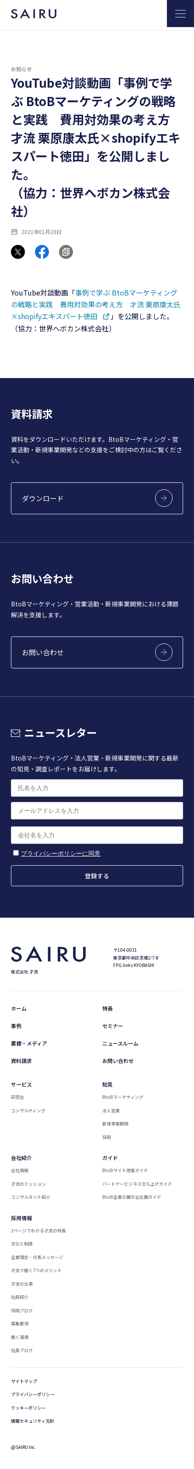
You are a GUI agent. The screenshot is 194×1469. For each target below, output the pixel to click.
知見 (107, 1084)
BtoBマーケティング (122, 1097)
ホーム (19, 1008)
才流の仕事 (22, 1283)
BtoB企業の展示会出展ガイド (131, 1197)
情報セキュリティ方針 (32, 1420)
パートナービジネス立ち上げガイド (137, 1183)
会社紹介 (21, 1157)
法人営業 (111, 1110)
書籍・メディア (29, 1043)
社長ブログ (22, 1350)
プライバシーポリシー (33, 1394)
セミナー (112, 1025)
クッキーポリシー (28, 1407)
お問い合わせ (118, 1060)
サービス (21, 1084)
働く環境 (19, 1337)
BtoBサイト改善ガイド (125, 1170)
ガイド (110, 1157)
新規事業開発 (115, 1123)
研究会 (17, 1097)
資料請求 (21, 1060)
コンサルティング (28, 1110)
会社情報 (19, 1170)
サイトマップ (24, 1381)
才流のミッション (28, 1183)
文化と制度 (22, 1243)
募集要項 (19, 1323)
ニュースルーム (120, 1043)
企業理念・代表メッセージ (37, 1257)
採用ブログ (22, 1310)
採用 (106, 1137)
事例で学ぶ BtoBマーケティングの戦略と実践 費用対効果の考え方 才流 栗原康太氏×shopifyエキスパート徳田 (95, 304)
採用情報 (21, 1217)
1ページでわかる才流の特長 (38, 1230)
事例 (16, 1025)
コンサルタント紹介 (30, 1197)
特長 (107, 1008)
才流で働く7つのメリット (36, 1270)
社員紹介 (19, 1297)
